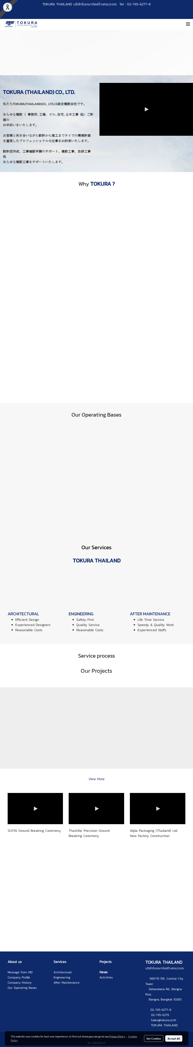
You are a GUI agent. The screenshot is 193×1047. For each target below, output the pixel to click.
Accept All (174, 1038)
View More (97, 778)
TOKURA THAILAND (164, 1025)
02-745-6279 (160, 1015)
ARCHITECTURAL (23, 614)
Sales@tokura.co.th (163, 1020)
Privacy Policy (117, 1036)
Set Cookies (154, 1038)
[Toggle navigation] (188, 24)
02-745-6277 (159, 1009)
